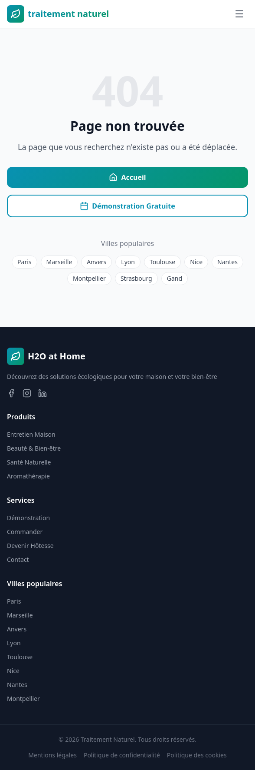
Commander (24, 532)
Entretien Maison (31, 434)
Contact (18, 559)
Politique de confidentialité (122, 755)
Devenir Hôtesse (30, 545)
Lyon (128, 262)
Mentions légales (52, 755)
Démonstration (28, 518)
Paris (24, 262)
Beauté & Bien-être (34, 448)
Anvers (96, 262)
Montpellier (89, 278)
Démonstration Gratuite (127, 206)
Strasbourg (136, 278)
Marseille (59, 262)
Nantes (227, 262)
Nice (196, 262)
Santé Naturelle (29, 462)
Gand (174, 278)
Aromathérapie (28, 476)
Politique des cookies (197, 755)
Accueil (127, 177)
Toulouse (162, 262)
